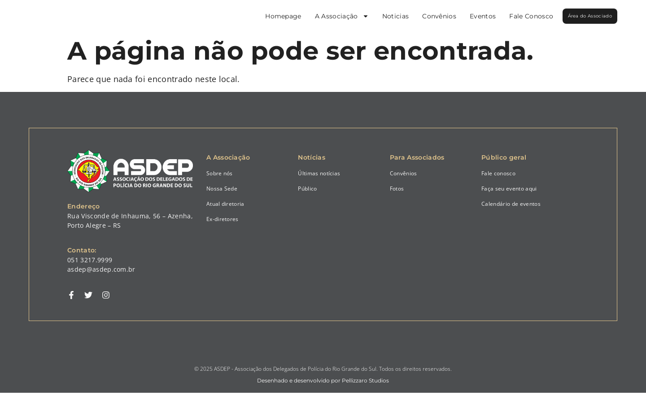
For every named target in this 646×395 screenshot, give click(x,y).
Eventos (456, 16)
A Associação (315, 16)
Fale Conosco (504, 16)
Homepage (256, 16)
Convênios (412, 16)
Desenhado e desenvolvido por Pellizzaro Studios (323, 382)
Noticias (368, 16)
